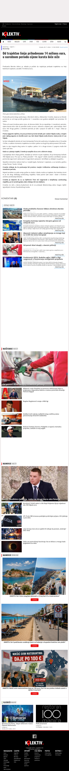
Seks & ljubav (7, 769)
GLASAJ (34, 599)
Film (15, 762)
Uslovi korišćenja (16, 24)
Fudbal (26, 753)
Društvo (37, 753)
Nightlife (16, 753)
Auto (5, 767)
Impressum (30, 24)
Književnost (17, 760)
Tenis (25, 756)
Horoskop (58, 755)
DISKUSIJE (11, 555)
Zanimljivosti (17, 758)
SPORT (31, 42)
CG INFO (44, 42)
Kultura (16, 755)
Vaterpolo (27, 762)
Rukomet (26, 760)
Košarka (26, 755)
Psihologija (6, 762)
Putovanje (6, 765)
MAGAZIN (17, 42)
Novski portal (64, 47)
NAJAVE (59, 42)
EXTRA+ (52, 42)
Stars (5, 753)
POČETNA (5, 47)
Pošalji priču (8, 24)
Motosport (27, 758)
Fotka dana (48, 753)
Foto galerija (48, 755)
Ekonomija (6, 49)
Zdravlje (6, 760)
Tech (5, 758)
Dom (5, 764)
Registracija (58, 24)
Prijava (65, 24)
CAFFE (24, 42)
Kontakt (4, 26)
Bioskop (16, 756)
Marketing (23, 24)
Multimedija (58, 753)
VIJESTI (9, 42)
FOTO (37, 42)
